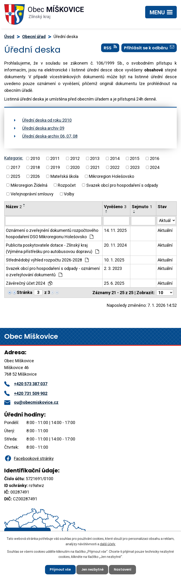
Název (14, 206)
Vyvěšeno (115, 206)
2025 (15, 176)
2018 (35, 167)
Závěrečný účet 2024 (29, 283)
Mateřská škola (64, 176)
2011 (55, 158)
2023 (135, 167)
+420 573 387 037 (25, 383)
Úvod (9, 36)
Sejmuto (142, 206)
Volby (69, 193)
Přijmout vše (59, 569)
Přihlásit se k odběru (149, 48)
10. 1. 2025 (114, 259)
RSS (110, 48)
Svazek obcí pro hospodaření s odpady (122, 185)
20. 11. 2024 (115, 245)
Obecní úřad (34, 36)
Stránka (24, 292)
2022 (114, 167)
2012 (75, 158)
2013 (94, 158)
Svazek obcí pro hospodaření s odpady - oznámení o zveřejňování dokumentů (53, 271)
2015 (134, 158)
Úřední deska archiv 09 (43, 128)
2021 (95, 167)
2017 (15, 167)
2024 (154, 167)
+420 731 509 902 (25, 393)
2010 (35, 158)
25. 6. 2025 (114, 283)
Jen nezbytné (92, 569)
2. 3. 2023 (113, 268)
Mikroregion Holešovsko (111, 176)
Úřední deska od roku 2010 (47, 120)
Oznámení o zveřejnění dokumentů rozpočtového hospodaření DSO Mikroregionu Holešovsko (52, 233)
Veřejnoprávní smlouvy (32, 193)
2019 (55, 167)
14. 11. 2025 (115, 230)
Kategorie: (13, 158)
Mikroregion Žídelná (29, 185)
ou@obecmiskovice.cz (31, 402)
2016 (154, 158)
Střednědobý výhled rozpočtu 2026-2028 (47, 259)
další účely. (108, 543)
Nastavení (123, 569)
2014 (114, 158)
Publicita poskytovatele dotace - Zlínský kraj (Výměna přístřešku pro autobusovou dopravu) (52, 248)
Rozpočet (67, 185)
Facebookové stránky (29, 458)
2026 (35, 176)
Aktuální (165, 230)
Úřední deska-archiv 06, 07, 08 (50, 136)
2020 (75, 167)
